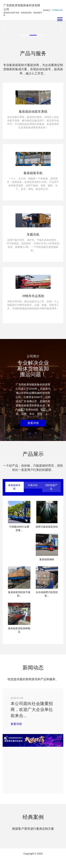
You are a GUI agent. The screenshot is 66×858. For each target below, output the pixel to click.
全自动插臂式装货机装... (47, 594)
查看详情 (33, 423)
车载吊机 (33, 485)
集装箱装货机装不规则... (19, 594)
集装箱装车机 (14, 487)
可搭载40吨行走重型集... (19, 528)
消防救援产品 (51, 487)
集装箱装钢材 (46, 559)
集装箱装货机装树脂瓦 (19, 630)
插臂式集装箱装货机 (47, 526)
